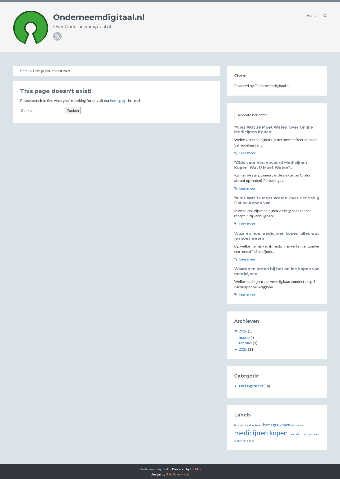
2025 (243, 349)
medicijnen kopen (261, 433)
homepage (118, 100)
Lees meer (244, 153)
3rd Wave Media (178, 474)
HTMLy (195, 469)
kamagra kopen (276, 424)
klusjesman (298, 425)
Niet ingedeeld (251, 385)
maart (244, 337)
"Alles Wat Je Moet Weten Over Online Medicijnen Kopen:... (273, 129)
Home (311, 15)
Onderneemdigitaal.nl (98, 17)
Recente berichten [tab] (253, 115)
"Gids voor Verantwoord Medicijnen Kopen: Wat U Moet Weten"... (270, 165)
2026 (243, 331)
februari (245, 342)
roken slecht (296, 434)
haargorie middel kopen (248, 425)
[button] (325, 15)
